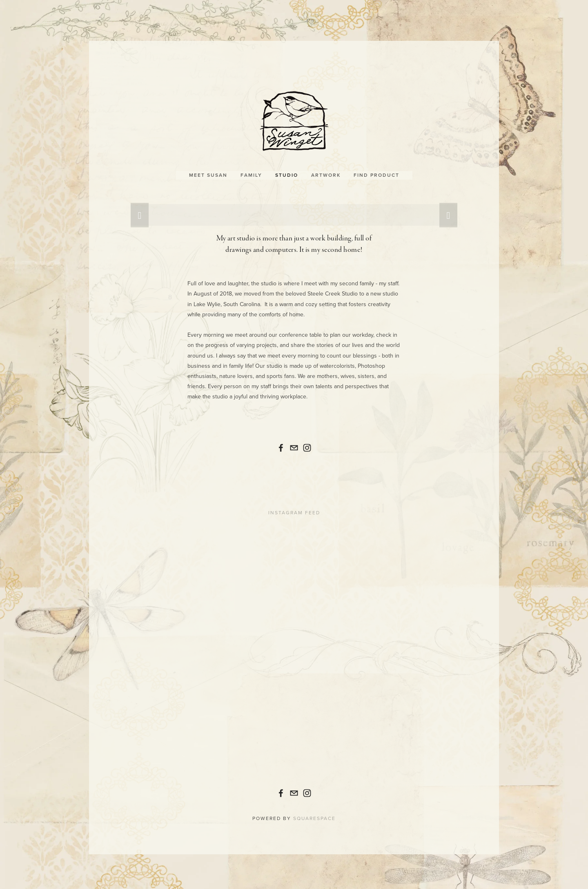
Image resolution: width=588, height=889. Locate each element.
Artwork (326, 168)
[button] (140, 209)
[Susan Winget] (281, 442)
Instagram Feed (294, 506)
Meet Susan (208, 168)
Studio (286, 168)
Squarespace (314, 812)
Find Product (376, 168)
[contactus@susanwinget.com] (294, 442)
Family (251, 168)
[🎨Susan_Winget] (307, 442)
